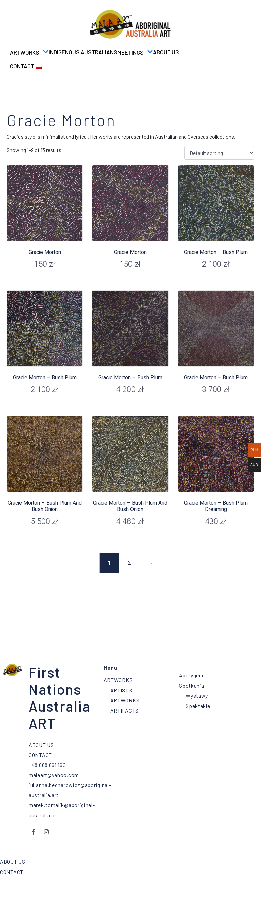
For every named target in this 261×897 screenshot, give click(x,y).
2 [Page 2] (129, 563)
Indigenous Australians (83, 52)
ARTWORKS (29, 52)
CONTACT (22, 65)
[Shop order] (219, 153)
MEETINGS (135, 52)
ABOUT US (166, 52)
